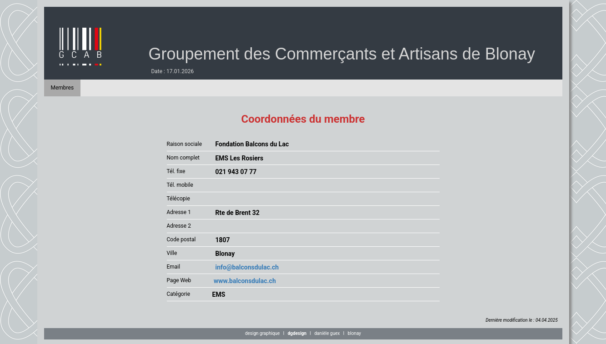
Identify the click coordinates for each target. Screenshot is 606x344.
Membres (62, 88)
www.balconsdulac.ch (244, 280)
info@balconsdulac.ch (245, 267)
